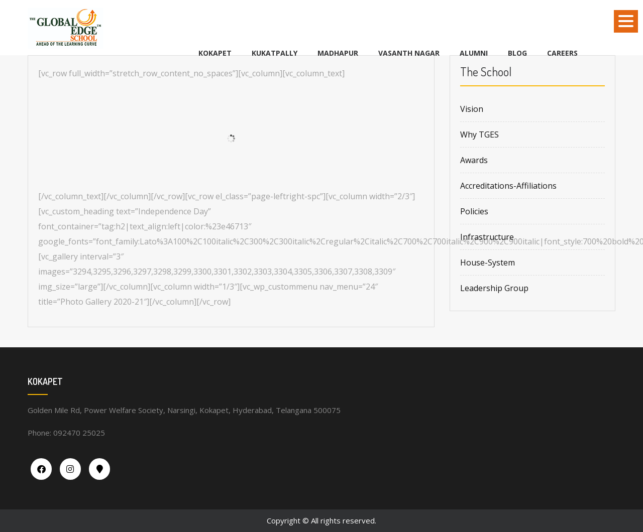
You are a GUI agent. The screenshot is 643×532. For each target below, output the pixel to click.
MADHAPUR (337, 53)
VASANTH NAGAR (409, 53)
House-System (487, 262)
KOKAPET (215, 53)
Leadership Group (494, 288)
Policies (474, 211)
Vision (471, 108)
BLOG (517, 53)
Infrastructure (487, 236)
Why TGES (479, 134)
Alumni (474, 53)
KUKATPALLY (274, 53)
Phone (39, 433)
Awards (474, 160)
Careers (562, 53)
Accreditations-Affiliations (508, 185)
